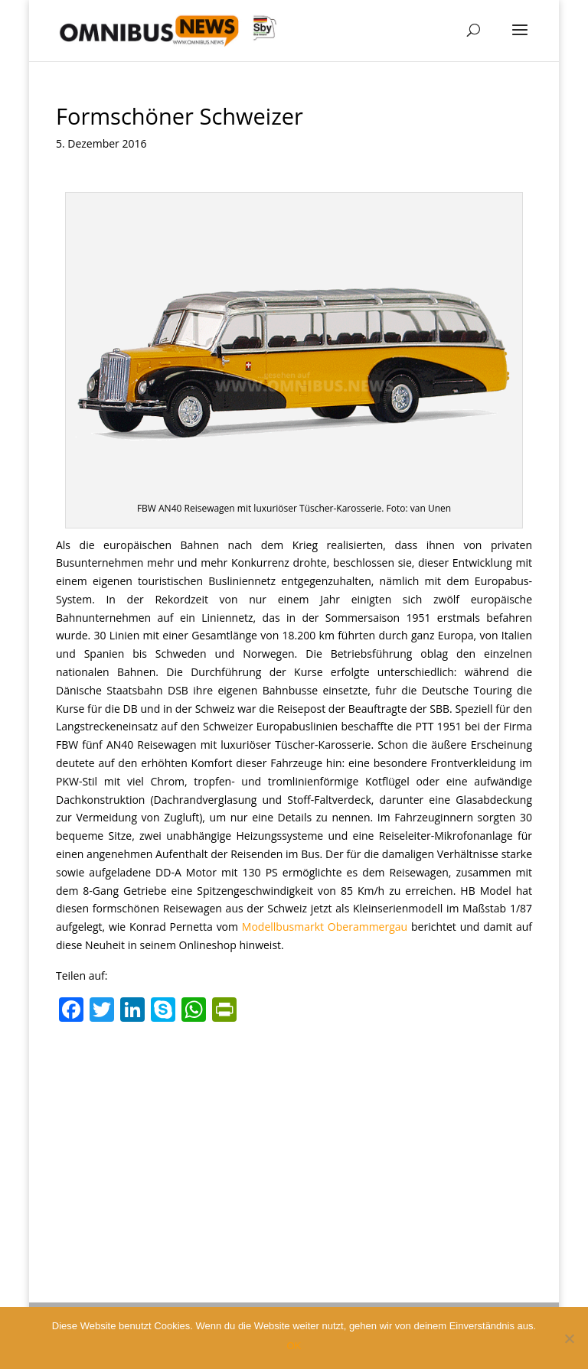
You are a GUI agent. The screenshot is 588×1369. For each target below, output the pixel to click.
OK (294, 1345)
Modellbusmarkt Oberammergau (324, 926)
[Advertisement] (294, 1144)
